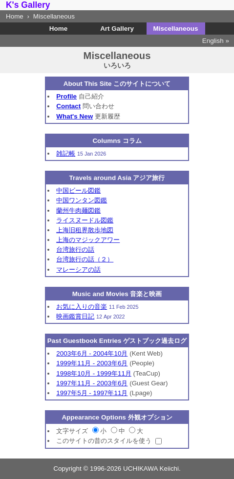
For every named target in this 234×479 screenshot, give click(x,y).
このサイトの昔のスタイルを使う (103, 441)
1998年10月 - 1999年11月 (93, 373)
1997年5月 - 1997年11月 (92, 393)
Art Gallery (117, 28)
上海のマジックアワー (88, 239)
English (213, 40)
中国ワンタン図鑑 (81, 200)
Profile (66, 96)
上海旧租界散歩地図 (84, 230)
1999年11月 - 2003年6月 (92, 363)
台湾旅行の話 (75, 249)
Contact (68, 106)
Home (14, 16)
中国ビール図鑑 (78, 190)
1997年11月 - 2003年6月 (92, 383)
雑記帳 (65, 153)
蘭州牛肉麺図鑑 (78, 210)
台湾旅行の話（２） (84, 259)
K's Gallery (28, 5)
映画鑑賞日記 (75, 316)
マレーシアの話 (78, 269)
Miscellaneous (175, 28)
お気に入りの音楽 (81, 306)
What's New (74, 116)
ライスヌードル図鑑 (84, 220)
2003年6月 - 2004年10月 (92, 353)
